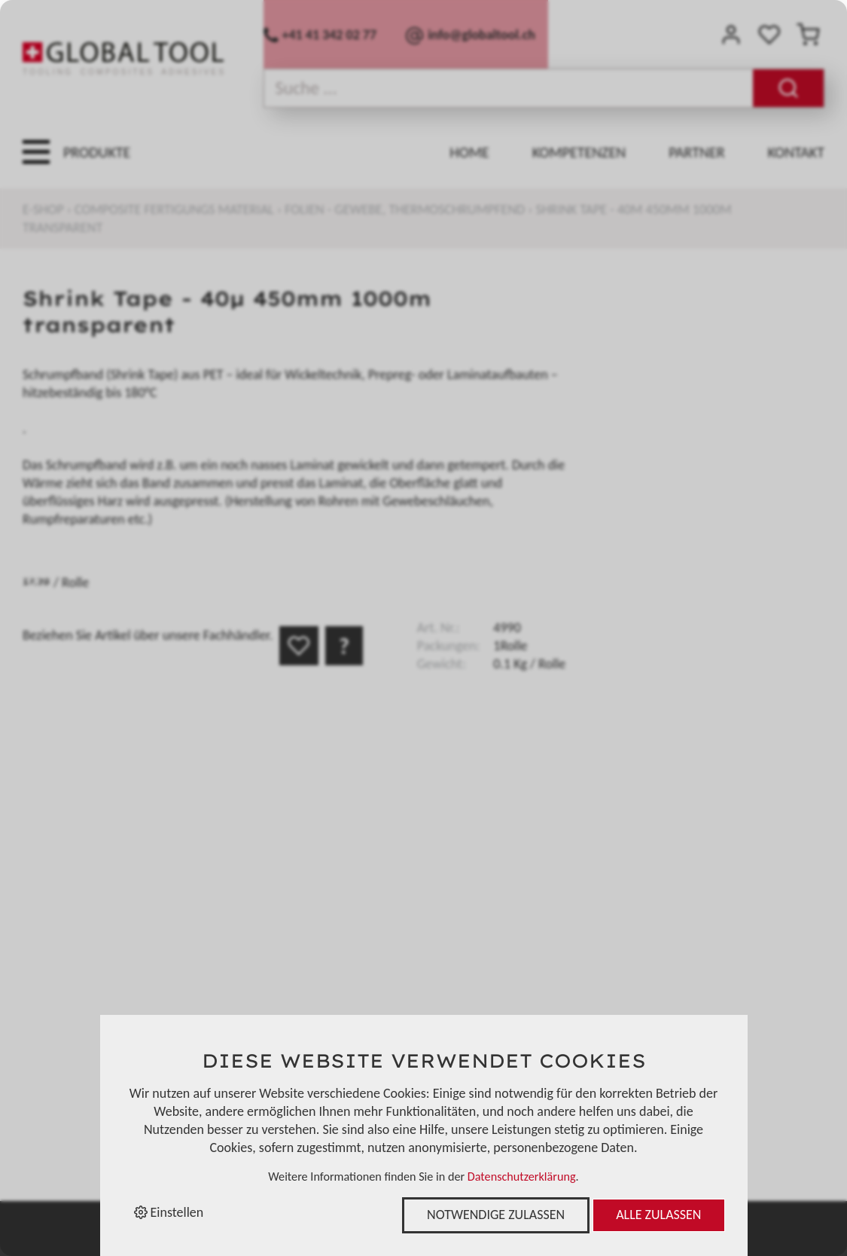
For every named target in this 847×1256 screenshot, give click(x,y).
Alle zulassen (658, 1214)
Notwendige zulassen (496, 1214)
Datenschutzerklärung (522, 1176)
